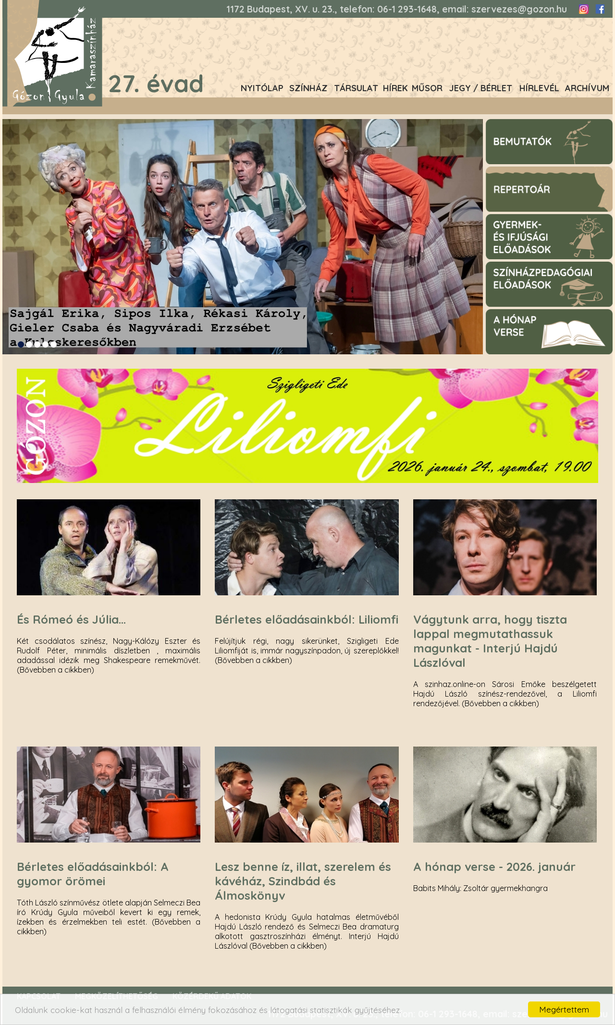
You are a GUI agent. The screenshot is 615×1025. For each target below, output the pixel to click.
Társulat (356, 88)
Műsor (427, 88)
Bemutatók (503, 123)
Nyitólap (262, 88)
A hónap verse (508, 313)
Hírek (395, 88)
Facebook (599, 9)
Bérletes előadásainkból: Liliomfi (306, 619)
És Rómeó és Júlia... (71, 619)
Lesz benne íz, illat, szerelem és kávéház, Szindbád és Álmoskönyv (303, 881)
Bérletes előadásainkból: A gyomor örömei (93, 873)
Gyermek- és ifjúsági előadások (536, 218)
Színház (308, 88)
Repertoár (502, 171)
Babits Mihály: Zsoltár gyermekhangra (480, 888)
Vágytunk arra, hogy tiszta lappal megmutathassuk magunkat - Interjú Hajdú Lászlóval (490, 641)
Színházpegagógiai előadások (534, 266)
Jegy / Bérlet (480, 88)
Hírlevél (539, 88)
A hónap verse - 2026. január (494, 866)
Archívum (587, 88)
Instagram (584, 9)
